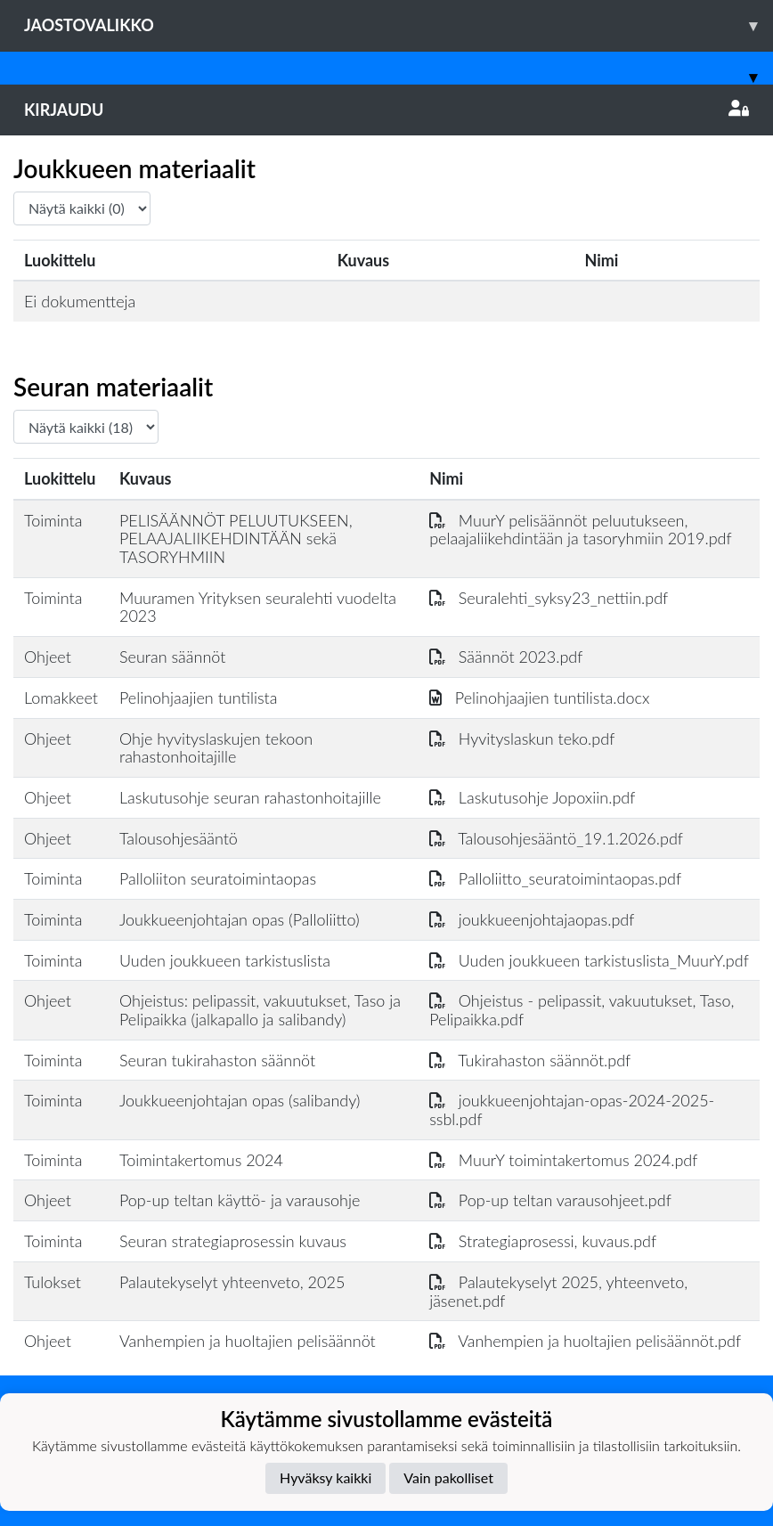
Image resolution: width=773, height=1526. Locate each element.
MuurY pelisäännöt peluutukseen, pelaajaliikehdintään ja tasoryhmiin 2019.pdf (580, 529)
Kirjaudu (386, 109)
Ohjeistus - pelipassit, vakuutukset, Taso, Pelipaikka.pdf (581, 1010)
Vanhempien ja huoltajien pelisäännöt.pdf (585, 1341)
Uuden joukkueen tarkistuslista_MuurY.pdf (589, 960)
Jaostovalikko (398, 25)
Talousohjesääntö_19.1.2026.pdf (556, 838)
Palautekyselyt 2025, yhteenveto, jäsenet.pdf (558, 1291)
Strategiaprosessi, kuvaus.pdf (542, 1241)
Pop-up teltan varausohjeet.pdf (550, 1200)
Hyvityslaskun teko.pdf (521, 738)
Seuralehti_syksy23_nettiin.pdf (548, 598)
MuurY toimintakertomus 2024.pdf (563, 1160)
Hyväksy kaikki (325, 1477)
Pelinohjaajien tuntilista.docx (539, 697)
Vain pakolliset (448, 1477)
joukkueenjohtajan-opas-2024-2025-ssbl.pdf (571, 1109)
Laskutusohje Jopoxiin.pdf (532, 797)
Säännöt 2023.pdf (505, 656)
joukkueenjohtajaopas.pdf (531, 919)
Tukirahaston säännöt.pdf (530, 1060)
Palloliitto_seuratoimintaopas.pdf (555, 878)
